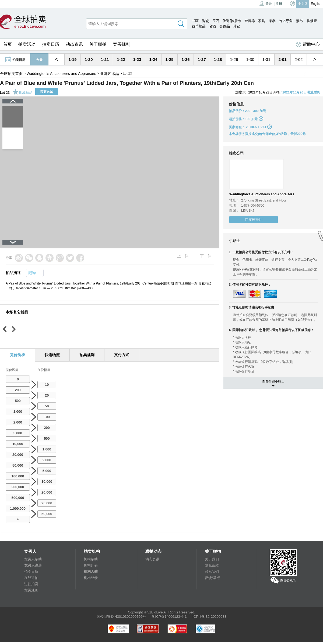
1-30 (250, 59)
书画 (195, 21)
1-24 (153, 59)
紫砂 (299, 21)
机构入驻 (91, 572)
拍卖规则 (86, 355)
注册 (279, 4)
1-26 (185, 59)
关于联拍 (98, 44)
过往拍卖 (31, 584)
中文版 (303, 4)
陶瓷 (205, 21)
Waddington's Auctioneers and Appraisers (61, 73)
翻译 (32, 272)
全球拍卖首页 (11, 73)
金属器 (249, 21)
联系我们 (212, 572)
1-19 (72, 59)
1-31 (266, 59)
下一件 (205, 256)
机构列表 (91, 565)
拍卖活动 (27, 44)
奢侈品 (224, 26)
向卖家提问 (253, 219)
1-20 (89, 59)
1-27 (202, 59)
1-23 (137, 59)
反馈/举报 (212, 578)
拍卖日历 (50, 44)
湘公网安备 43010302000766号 (121, 617)
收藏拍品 (23, 93)
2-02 (298, 59)
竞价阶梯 (17, 355)
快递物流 (52, 355)
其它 (236, 26)
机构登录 (91, 578)
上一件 (182, 256)
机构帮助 (91, 559)
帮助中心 (308, 44)
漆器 (272, 21)
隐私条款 (212, 565)
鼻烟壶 (312, 21)
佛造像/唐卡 (232, 21)
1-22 (121, 59)
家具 (261, 21)
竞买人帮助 (33, 559)
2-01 (282, 59)
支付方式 (121, 355)
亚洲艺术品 (109, 73)
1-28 (218, 59)
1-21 (105, 59)
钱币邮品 (199, 26)
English (316, 4)
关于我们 (212, 559)
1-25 (169, 59)
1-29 (234, 59)
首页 (7, 44)
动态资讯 (74, 44)
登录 (265, 3)
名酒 (212, 26)
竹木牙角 (286, 21)
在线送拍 (31, 578)
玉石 (215, 21)
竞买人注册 (33, 565)
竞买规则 (121, 44)
